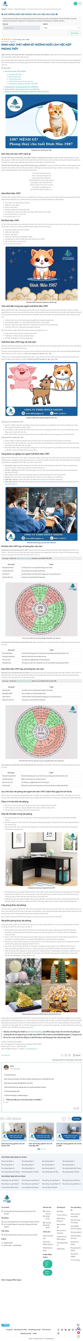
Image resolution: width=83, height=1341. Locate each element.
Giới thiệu (60, 1211)
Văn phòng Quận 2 (28, 1161)
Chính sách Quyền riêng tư (48, 1243)
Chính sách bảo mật (48, 1237)
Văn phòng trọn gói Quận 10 (51, 1184)
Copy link (78, 1055)
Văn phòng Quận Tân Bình (30, 1172)
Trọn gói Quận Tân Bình (49, 1187)
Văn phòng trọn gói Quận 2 (30, 1180)
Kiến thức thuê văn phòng (75, 1221)
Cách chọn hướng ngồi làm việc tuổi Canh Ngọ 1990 (40, 1145)
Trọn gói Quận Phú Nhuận (30, 1187)
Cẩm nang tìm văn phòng (75, 1215)
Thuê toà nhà (46, 1329)
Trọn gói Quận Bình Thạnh (9, 1187)
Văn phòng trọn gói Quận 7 (30, 1184)
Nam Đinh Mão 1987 (15, 74)
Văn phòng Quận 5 (7, 1165)
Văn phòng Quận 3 (48, 1161)
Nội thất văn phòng (75, 1243)
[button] (69, 1119)
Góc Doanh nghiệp (74, 1255)
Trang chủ (9, 1329)
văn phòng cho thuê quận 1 (24, 558)
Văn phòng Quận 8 (48, 1165)
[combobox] (61, 28)
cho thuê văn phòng (35, 1031)
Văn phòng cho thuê (20, 1329)
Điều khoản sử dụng (47, 1249)
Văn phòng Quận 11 (28, 1168)
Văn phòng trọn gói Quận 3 (51, 1180)
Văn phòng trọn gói (34, 1329)
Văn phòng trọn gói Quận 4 (71, 1180)
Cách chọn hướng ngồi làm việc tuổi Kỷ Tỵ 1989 (69, 1145)
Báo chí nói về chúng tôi (61, 1231)
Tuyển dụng (60, 1249)
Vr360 (34, 1333)
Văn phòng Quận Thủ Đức (70, 1172)
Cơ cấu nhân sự (62, 1215)
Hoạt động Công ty (62, 1244)
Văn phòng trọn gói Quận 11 (71, 1184)
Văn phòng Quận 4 (68, 1161)
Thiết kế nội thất (26, 1333)
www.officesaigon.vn (31, 1049)
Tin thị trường (75, 1260)
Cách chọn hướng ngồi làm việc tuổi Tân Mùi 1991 (13, 1145)
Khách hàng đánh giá (61, 1219)
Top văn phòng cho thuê (75, 1237)
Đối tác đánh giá (61, 1225)
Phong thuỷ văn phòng (76, 1249)
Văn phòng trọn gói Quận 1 (10, 1180)
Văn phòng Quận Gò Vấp (50, 1172)
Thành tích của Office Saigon (62, 1238)
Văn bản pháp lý (76, 1232)
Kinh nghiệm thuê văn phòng (76, 1227)
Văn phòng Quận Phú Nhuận (10, 1172)
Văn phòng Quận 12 (48, 1168)
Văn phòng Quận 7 (28, 1165)
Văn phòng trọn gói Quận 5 (10, 1184)
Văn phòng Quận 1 (7, 1161)
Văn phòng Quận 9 (68, 1165)
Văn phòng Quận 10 (7, 1168)
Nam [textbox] (45, 28)
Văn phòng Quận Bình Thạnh (71, 1168)
